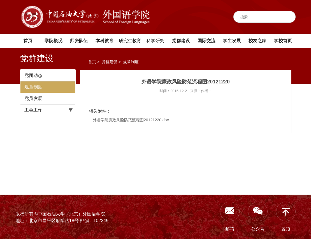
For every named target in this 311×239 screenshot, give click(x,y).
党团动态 (33, 75)
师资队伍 (79, 40)
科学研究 (155, 40)
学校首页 (283, 40)
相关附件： (100, 111)
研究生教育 (130, 40)
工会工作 (33, 110)
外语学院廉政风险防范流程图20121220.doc (131, 120)
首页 (28, 40)
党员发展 (33, 98)
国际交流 (206, 40)
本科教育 (104, 40)
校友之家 (257, 40)
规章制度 (33, 87)
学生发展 (232, 40)
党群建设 (181, 40)
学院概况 (53, 40)
